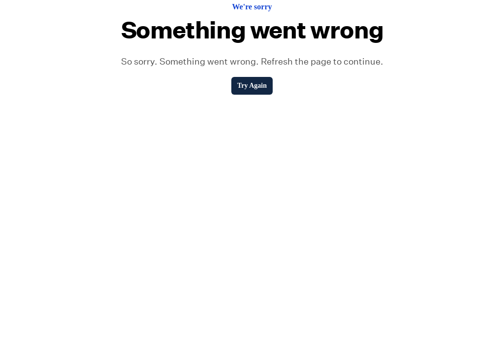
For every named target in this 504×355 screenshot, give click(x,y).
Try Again (252, 85)
